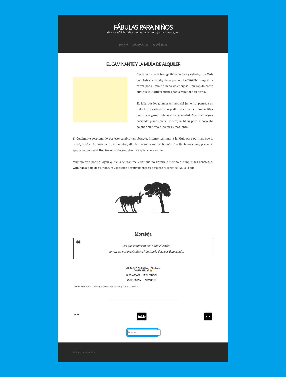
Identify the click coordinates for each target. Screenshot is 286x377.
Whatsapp (133, 275)
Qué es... (160, 44)
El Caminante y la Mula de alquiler (143, 64)
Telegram (134, 280)
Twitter (150, 280)
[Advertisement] (100, 99)
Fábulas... (140, 44)
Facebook (150, 275)
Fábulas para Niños (143, 27)
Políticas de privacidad (84, 352)
